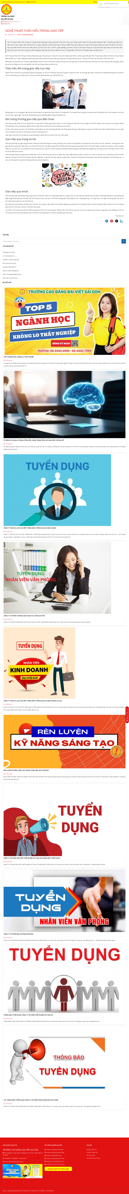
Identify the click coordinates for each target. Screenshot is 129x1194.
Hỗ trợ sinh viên (91, 1155)
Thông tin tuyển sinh (92, 1152)
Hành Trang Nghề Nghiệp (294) (12, 274)
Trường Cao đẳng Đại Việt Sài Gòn (54, 1150)
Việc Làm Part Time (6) (9, 263)
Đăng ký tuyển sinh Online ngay (58, 1169)
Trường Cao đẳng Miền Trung (53, 1155)
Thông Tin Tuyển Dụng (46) (11, 259)
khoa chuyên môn (62, 12)
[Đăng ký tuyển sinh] (127, 714)
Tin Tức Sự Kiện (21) (9, 256)
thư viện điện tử (33, 17)
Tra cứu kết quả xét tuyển (93, 1158)
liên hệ (60, 17)
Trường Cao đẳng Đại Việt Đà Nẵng (54, 1152)
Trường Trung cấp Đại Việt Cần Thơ (54, 1161)
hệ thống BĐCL (109, 12)
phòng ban (78, 12)
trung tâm (93, 12)
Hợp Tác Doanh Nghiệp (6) (10, 270)
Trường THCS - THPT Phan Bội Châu (55, 1164)
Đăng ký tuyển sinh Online (10, 21)
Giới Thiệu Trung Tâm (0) (10, 278)
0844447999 (7, 1158)
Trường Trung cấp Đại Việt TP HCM (54, 1158)
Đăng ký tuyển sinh (92, 1149)
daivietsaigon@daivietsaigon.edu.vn (14, 2)
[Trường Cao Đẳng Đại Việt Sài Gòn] (106, 221)
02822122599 (22, 1158)
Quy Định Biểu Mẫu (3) (9, 267)
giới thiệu (31, 12)
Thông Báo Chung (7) (9, 252)
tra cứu (48, 17)
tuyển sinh (44, 12)
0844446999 (31, 2)
